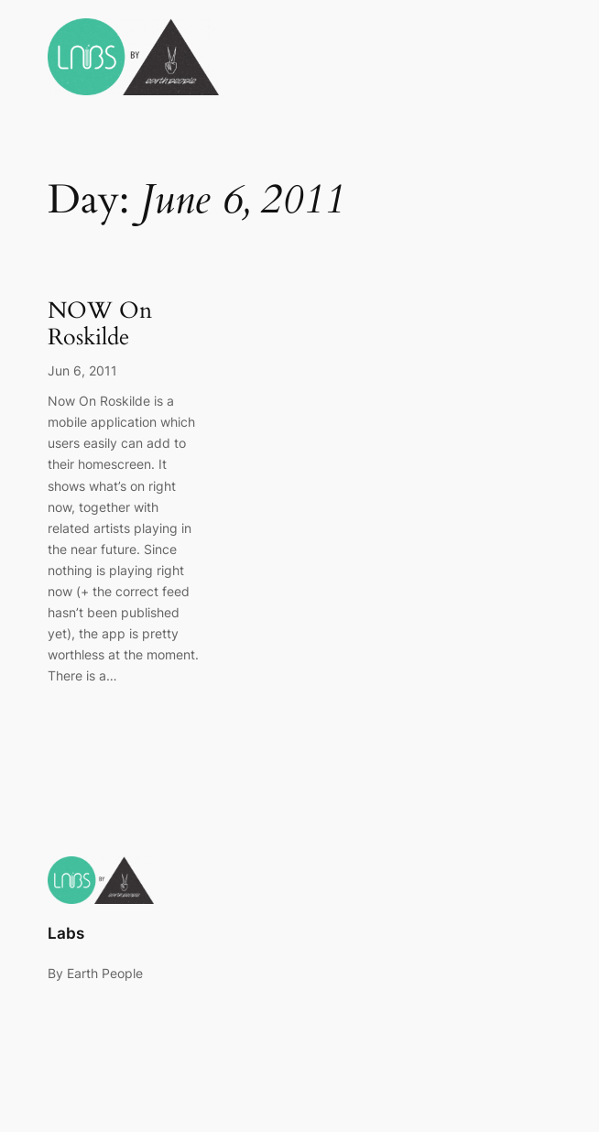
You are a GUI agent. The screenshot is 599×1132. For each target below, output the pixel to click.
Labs (66, 933)
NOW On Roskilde (100, 325)
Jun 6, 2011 (82, 370)
